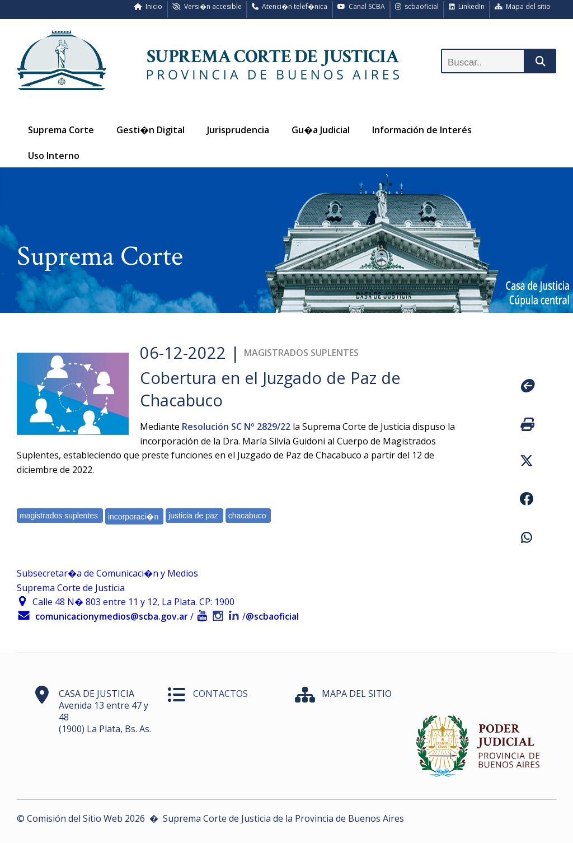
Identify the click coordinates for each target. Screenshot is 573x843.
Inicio (148, 6)
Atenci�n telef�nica (289, 6)
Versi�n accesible (207, 6)
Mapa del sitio (523, 6)
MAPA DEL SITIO (357, 693)
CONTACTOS (220, 693)
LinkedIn (467, 6)
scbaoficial (417, 6)
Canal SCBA (361, 6)
